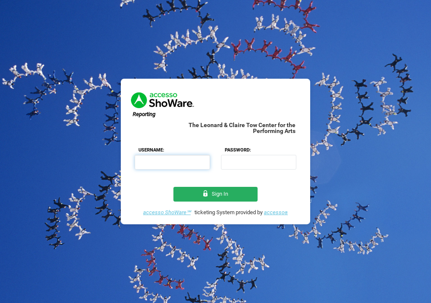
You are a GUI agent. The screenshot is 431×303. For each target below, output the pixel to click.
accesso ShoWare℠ (167, 212)
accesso (276, 212)
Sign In (215, 193)
